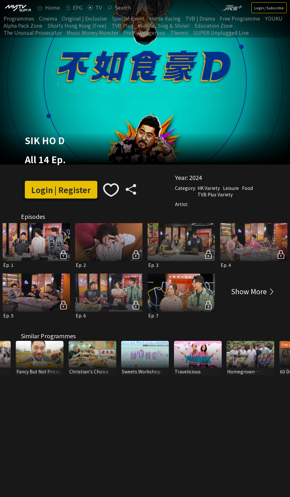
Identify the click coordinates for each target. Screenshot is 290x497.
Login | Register (61, 189)
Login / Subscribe (269, 7)
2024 (195, 177)
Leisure (231, 188)
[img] (17, 8)
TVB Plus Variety (215, 194)
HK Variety (209, 188)
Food (247, 188)
